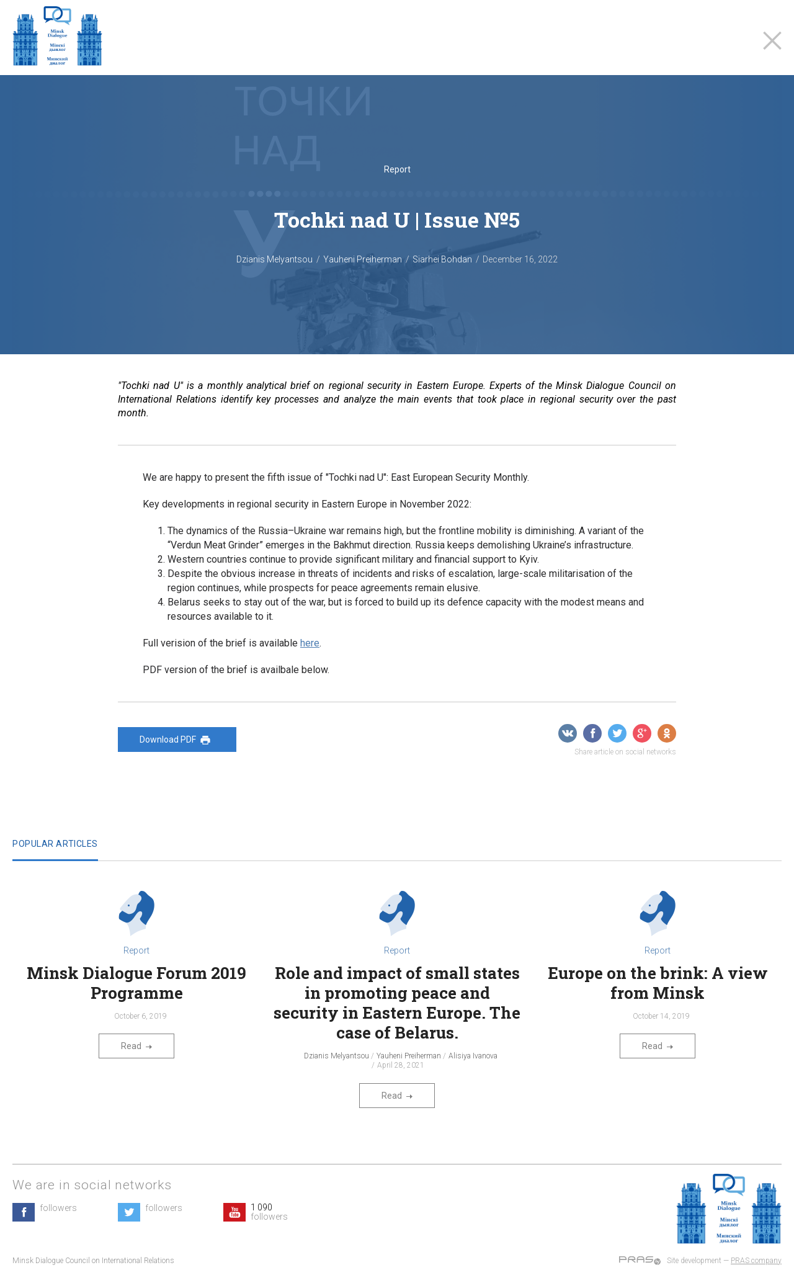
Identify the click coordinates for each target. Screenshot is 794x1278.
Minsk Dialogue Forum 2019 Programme (136, 982)
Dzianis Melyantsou (274, 259)
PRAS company (756, 1260)
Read (136, 1046)
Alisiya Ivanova (472, 1056)
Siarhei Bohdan (442, 259)
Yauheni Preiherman (362, 259)
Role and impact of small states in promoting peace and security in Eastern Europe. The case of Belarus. (397, 1002)
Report (397, 169)
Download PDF (177, 740)
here (309, 643)
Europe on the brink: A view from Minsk (658, 982)
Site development (694, 1260)
